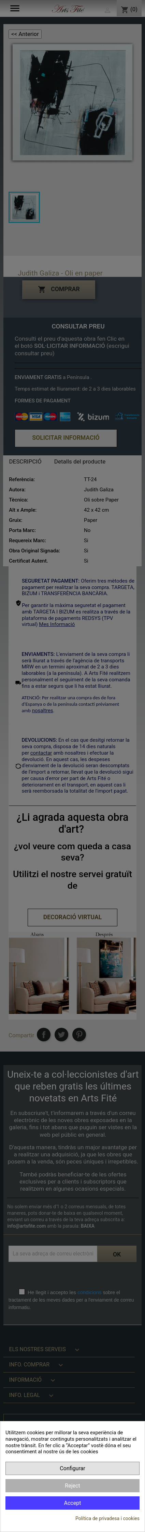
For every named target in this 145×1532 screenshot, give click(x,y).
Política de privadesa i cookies (107, 1518)
